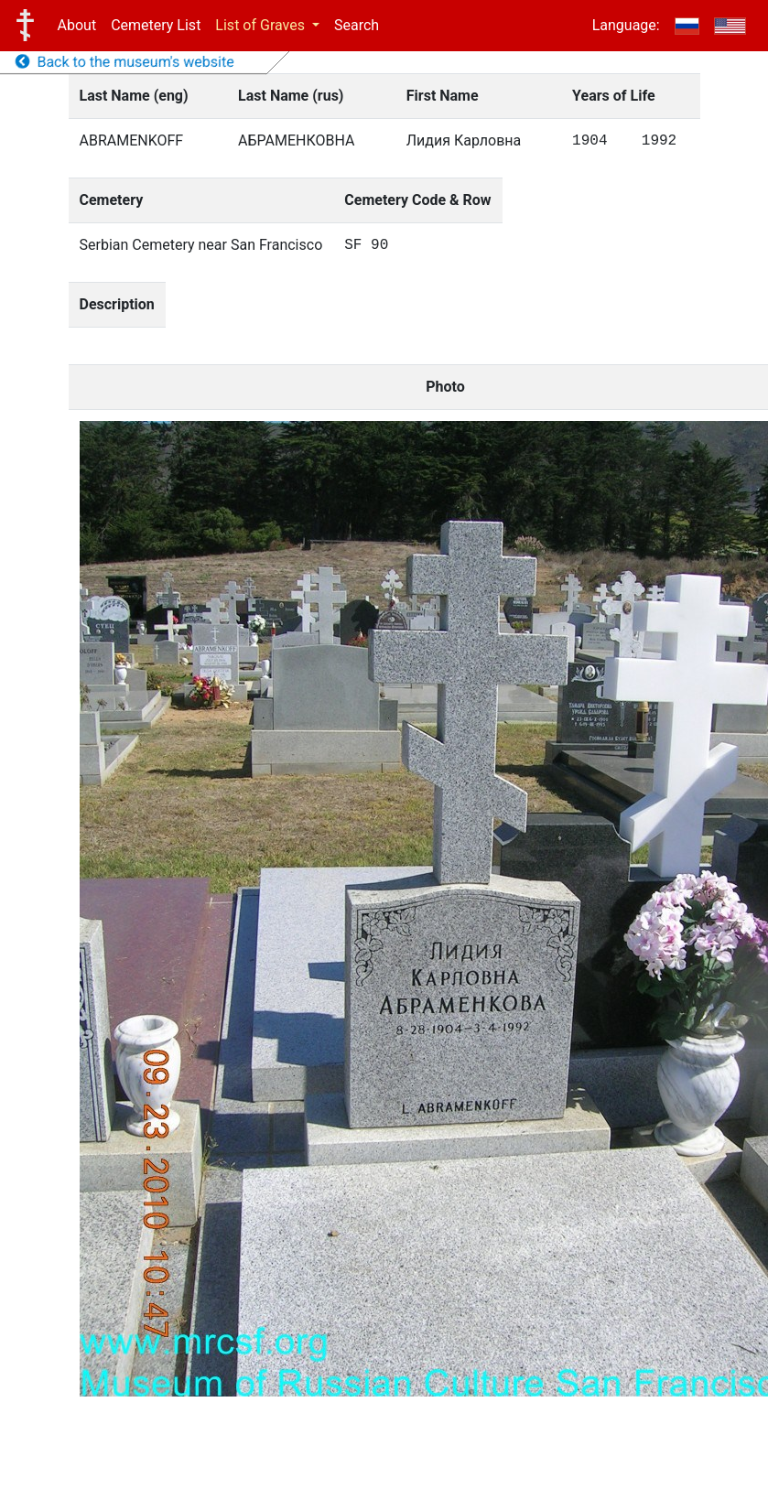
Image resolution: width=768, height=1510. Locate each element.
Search (356, 25)
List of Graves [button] (261, 25)
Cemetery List (155, 25)
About (77, 25)
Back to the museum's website (125, 61)
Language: (626, 25)
